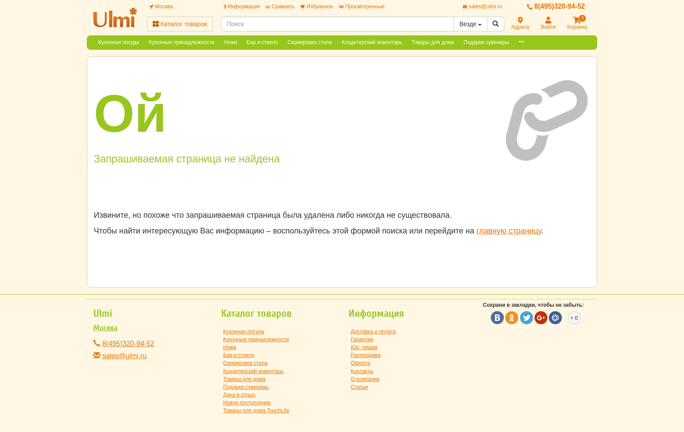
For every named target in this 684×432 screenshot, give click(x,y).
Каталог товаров (180, 24)
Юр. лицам (364, 347)
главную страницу (508, 230)
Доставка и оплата (373, 332)
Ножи (230, 42)
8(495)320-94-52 (556, 6)
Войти (548, 24)
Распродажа (365, 355)
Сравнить (280, 6)
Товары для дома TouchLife (256, 411)
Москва (161, 6)
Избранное (317, 6)
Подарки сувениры (486, 42)
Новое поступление (247, 403)
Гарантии (362, 339)
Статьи (359, 387)
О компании (365, 379)
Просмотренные (361, 6)
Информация (241, 6)
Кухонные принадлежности (182, 42)
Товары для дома (433, 42)
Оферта (360, 363)
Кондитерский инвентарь (372, 42)
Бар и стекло (262, 42)
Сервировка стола (309, 42)
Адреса (520, 24)
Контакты (362, 371)
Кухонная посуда (118, 42)
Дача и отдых (239, 395)
